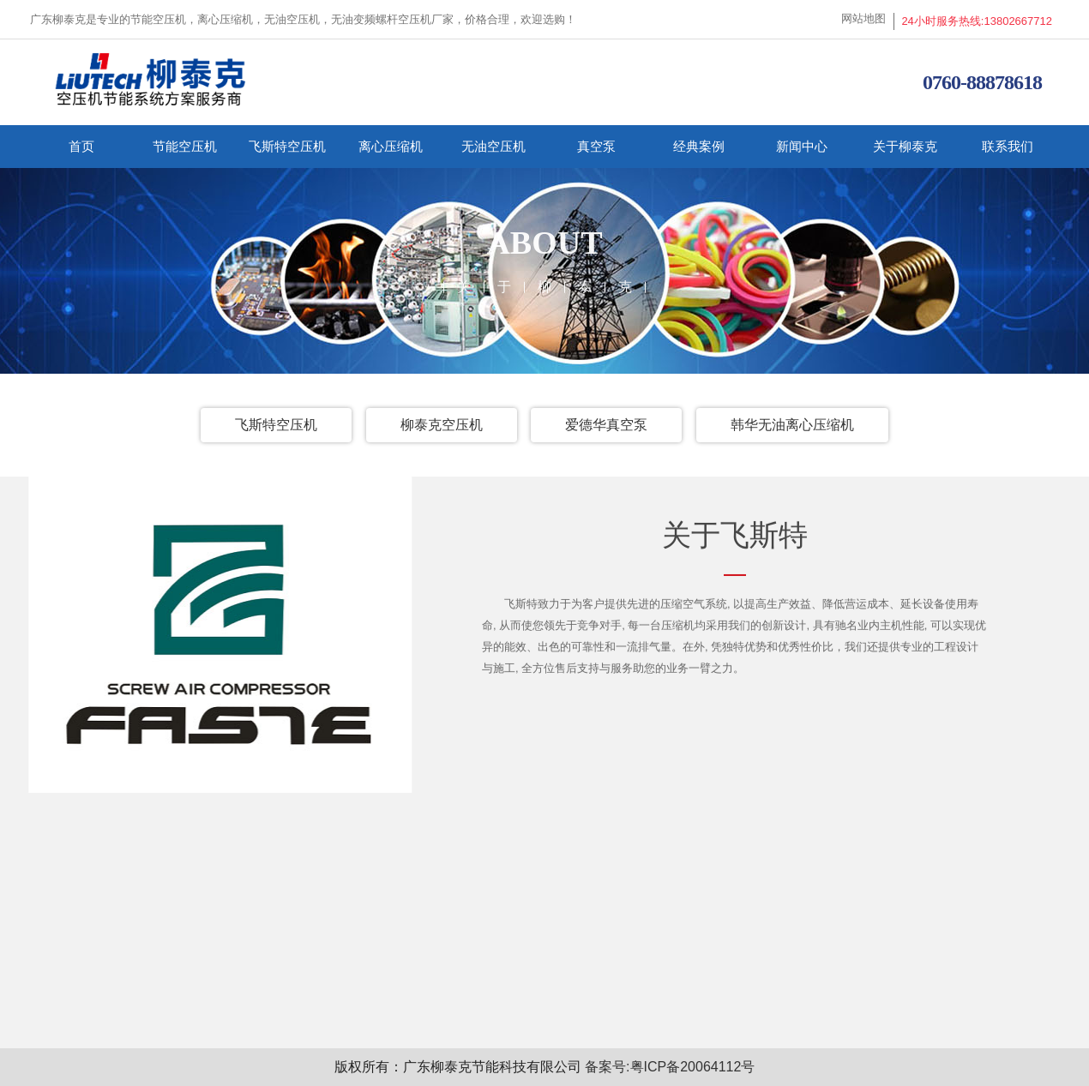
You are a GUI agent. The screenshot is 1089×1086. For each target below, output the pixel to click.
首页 (81, 146)
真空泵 (596, 146)
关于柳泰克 (905, 146)
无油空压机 (493, 146)
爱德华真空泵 (606, 424)
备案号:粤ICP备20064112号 (670, 1066)
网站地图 (863, 18)
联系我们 (1007, 146)
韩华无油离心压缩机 (792, 424)
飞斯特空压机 (287, 146)
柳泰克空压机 (441, 424)
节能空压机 (185, 146)
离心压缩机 (390, 146)
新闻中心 (801, 146)
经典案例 (699, 146)
